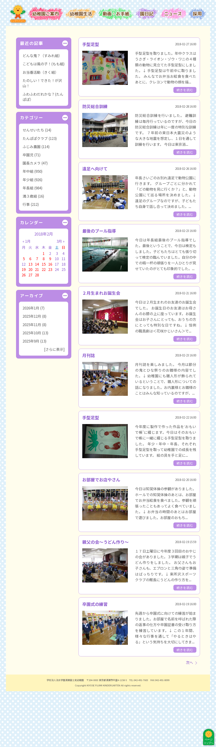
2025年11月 (32, 380)
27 (30, 330)
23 (50, 325)
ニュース (173, 14)
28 (37, 330)
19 (24, 325)
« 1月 (27, 297)
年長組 (28, 243)
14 (37, 320)
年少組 (28, 235)
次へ (189, 718)
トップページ (18, 14)
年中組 (28, 227)
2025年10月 (32, 388)
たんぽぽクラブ (35, 194)
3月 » (61, 297)
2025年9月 (31, 396)
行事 (26, 260)
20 (30, 325)
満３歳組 (30, 251)
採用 (197, 14)
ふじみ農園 (31, 202)
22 (44, 325)
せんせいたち (33, 185)
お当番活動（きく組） (40, 128)
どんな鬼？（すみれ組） (42, 111)
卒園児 (28, 210)
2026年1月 (31, 363)
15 (44, 320)
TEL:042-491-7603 (138, 736)
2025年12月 (32, 372)
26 (24, 330)
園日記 (146, 14)
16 (50, 320)
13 (30, 320)
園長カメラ (31, 218)
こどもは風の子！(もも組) (44, 119)
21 (37, 325)
